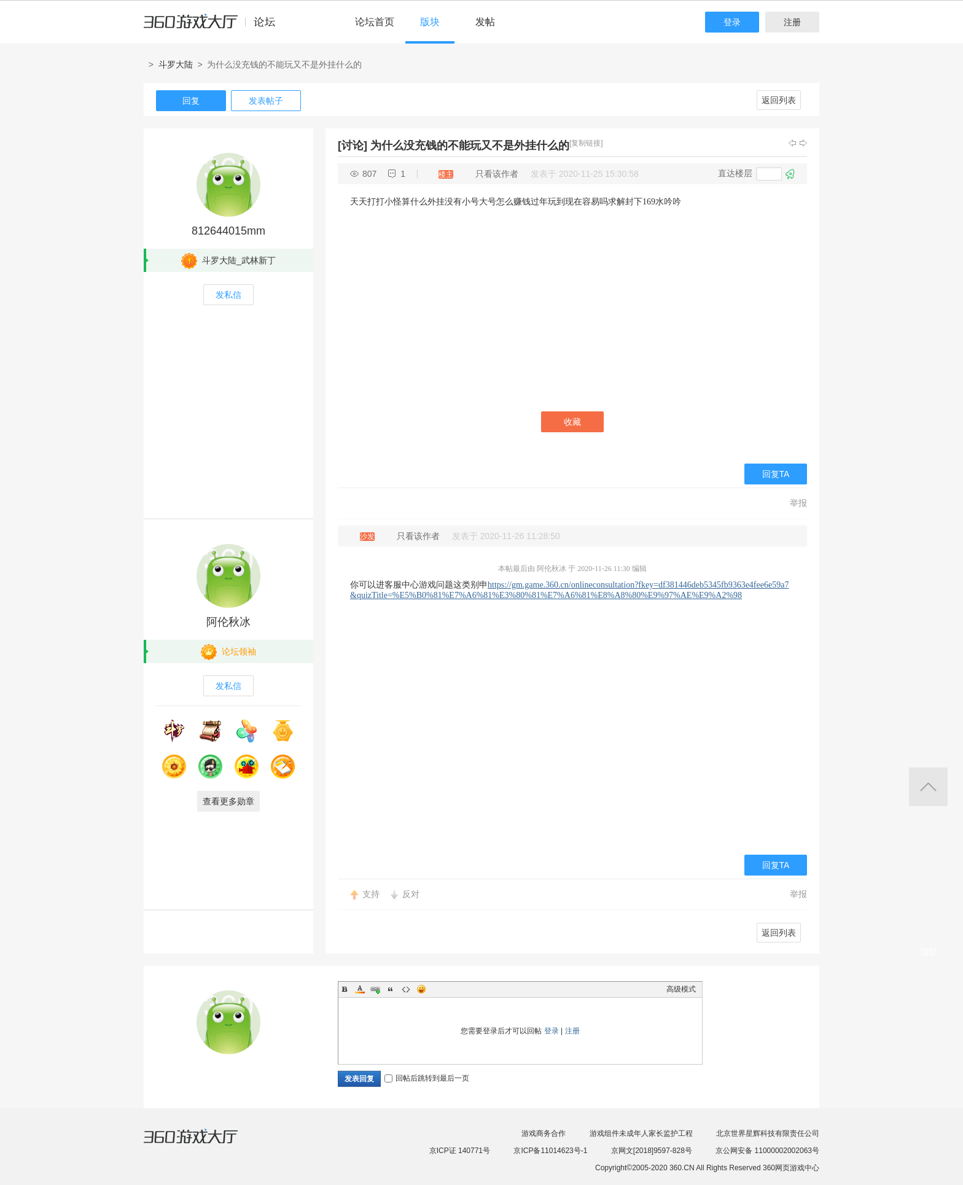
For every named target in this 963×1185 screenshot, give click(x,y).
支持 (371, 894)
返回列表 (779, 100)
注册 (792, 22)
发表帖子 (266, 101)
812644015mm (228, 231)
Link (375, 989)
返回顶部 (928, 786)
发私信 (228, 295)
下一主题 (803, 143)
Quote (390, 989)
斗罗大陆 (175, 64)
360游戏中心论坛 (215, 27)
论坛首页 (374, 22)
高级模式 (681, 989)
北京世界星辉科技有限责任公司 (767, 1133)
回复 (191, 101)
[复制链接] (586, 143)
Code (406, 989)
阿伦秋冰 (228, 622)
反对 (410, 894)
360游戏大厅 (203, 1144)
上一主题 (792, 143)
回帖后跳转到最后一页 (426, 1078)
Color (360, 989)
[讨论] (352, 145)
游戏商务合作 (543, 1133)
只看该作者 (496, 174)
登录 (732, 22)
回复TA (776, 474)
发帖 (485, 22)
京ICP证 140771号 (459, 1150)
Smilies (421, 989)
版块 (430, 22)
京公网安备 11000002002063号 (767, 1150)
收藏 (572, 422)
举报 (798, 503)
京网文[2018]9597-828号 (651, 1150)
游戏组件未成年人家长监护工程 (641, 1133)
